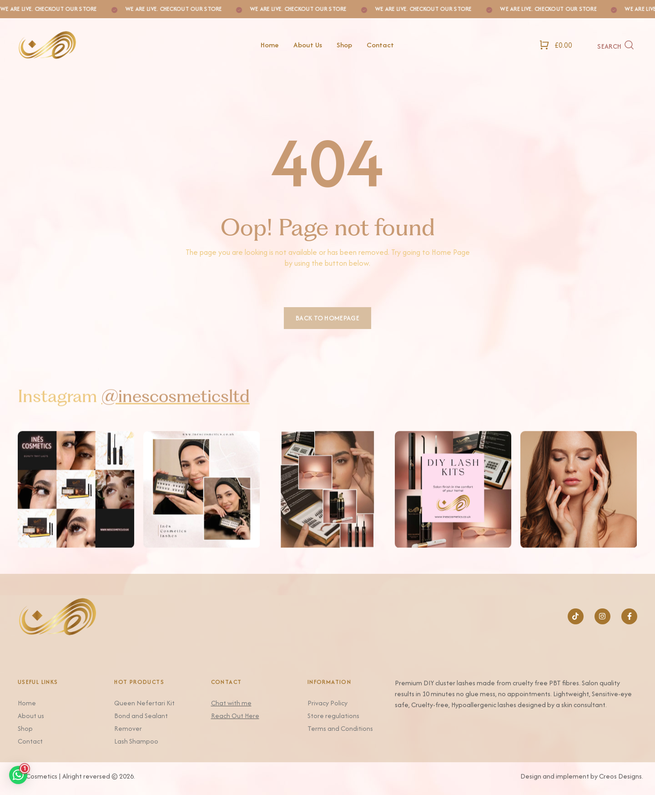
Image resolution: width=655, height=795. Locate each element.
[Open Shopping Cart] (555, 44)
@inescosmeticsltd (175, 409)
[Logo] (92, 45)
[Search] (616, 45)
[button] (18, 775)
